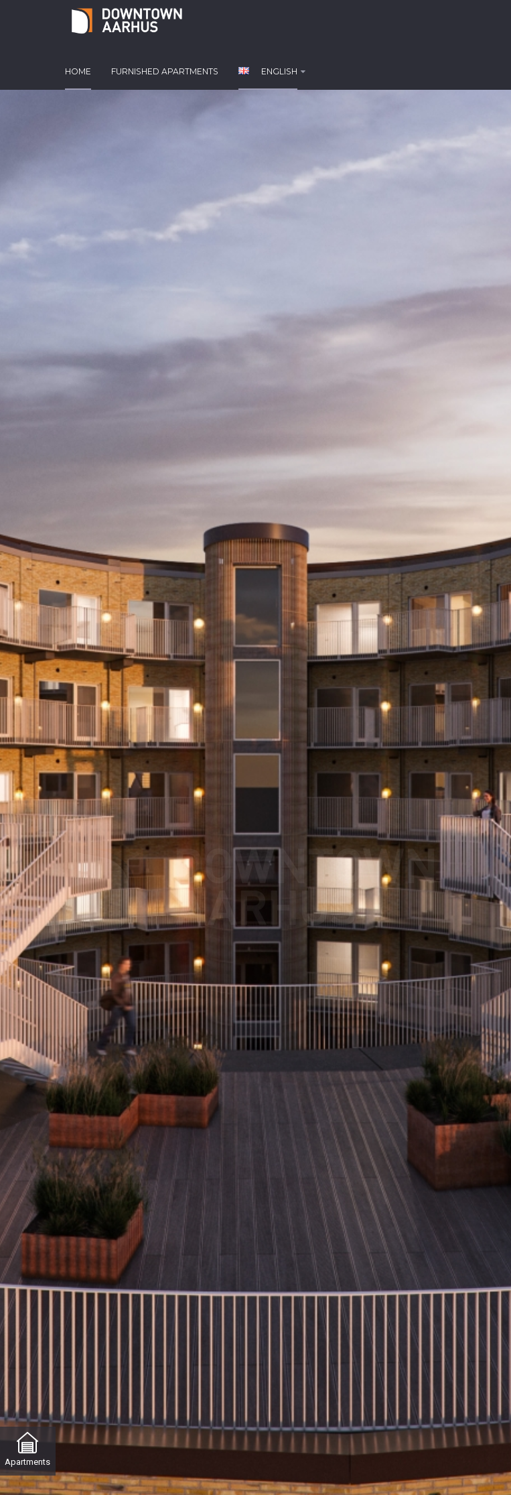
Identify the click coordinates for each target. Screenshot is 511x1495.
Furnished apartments (164, 71)
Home (78, 71)
